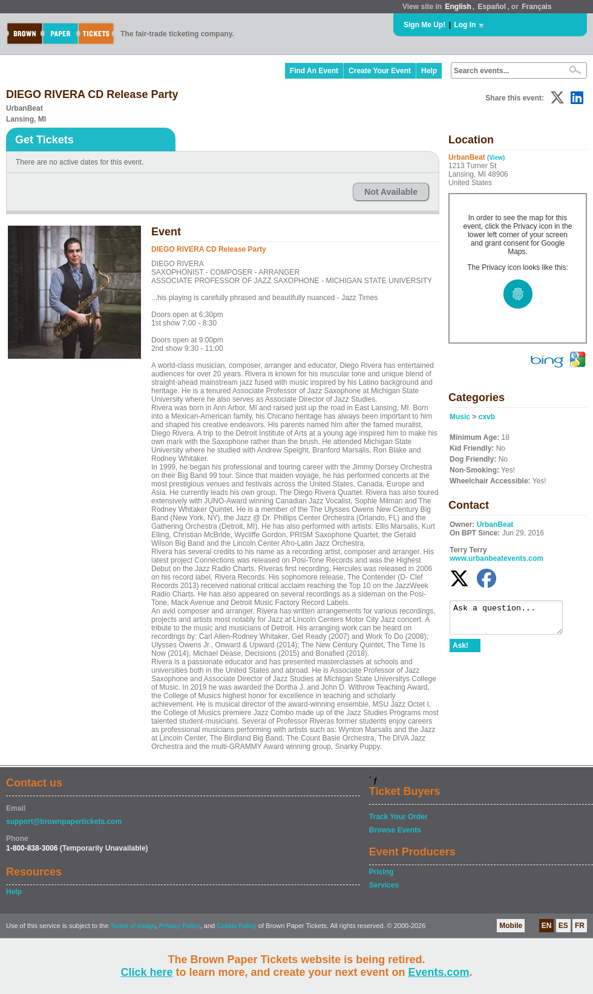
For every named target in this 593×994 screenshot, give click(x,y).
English (458, 6)
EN (547, 925)
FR (580, 925)
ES (563, 925)
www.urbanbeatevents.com (496, 558)
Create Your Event (380, 71)
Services (384, 885)
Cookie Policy (237, 926)
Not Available (391, 192)
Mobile (510, 925)
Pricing (381, 872)
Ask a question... (512, 620)
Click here (146, 972)
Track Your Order (398, 817)
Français (536, 6)
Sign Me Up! (424, 25)
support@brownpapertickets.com (64, 821)
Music (460, 417)
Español (492, 6)
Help (429, 71)
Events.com (439, 972)
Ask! (460, 651)
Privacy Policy (179, 926)
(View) (496, 157)
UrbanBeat (495, 524)
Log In (465, 25)
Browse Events (395, 830)
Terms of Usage (132, 926)
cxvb (487, 417)
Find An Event (314, 71)
